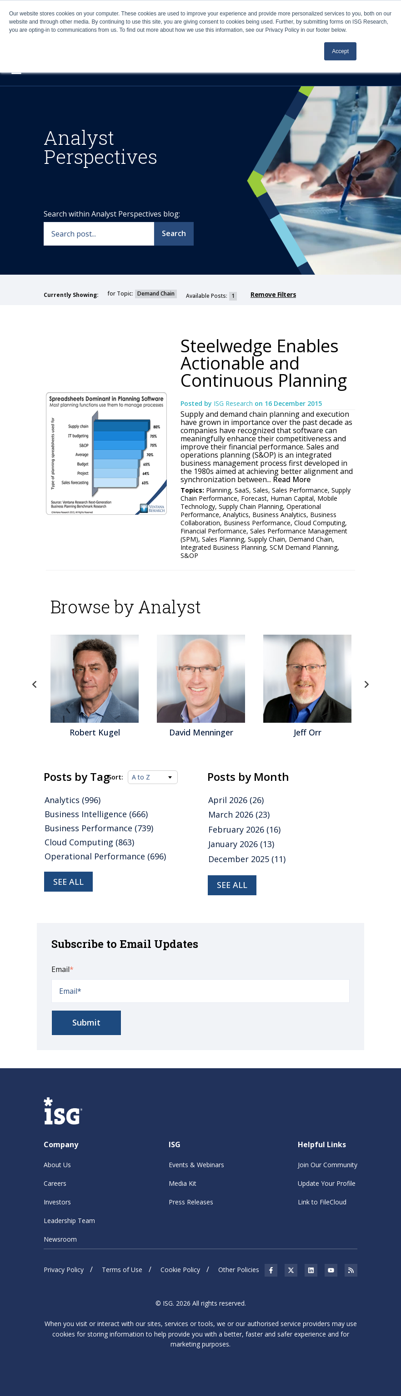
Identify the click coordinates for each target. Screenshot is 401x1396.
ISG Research (234, 403)
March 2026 (239, 814)
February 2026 (244, 829)
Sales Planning (223, 539)
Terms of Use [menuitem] (122, 1269)
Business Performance (257, 522)
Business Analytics (279, 514)
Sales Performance (300, 490)
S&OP (189, 555)
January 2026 (241, 844)
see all (232, 884)
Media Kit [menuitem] (182, 1183)
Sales (260, 490)
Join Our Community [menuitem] (327, 1164)
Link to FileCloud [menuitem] (322, 1202)
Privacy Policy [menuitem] (64, 1269)
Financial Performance (213, 531)
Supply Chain (266, 539)
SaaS (242, 490)
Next (366, 684)
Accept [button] (340, 51)
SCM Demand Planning (303, 547)
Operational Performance (105, 856)
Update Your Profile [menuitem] (327, 1183)
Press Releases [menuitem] (191, 1202)
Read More (291, 479)
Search (174, 233)
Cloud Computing (319, 522)
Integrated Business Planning (223, 547)
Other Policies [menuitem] (238, 1269)
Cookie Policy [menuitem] (180, 1269)
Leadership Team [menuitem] (69, 1220)
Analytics (236, 514)
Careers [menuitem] (55, 1183)
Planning (218, 490)
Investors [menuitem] (57, 1202)
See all (68, 881)
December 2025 (247, 858)
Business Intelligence (96, 814)
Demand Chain (310, 539)
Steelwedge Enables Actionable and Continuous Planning (263, 363)
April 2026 (236, 799)
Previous (34, 684)
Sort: (115, 777)
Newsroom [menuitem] (60, 1239)
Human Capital (292, 498)
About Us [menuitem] (57, 1164)
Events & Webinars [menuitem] (196, 1164)
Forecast (254, 498)
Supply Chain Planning (251, 506)
